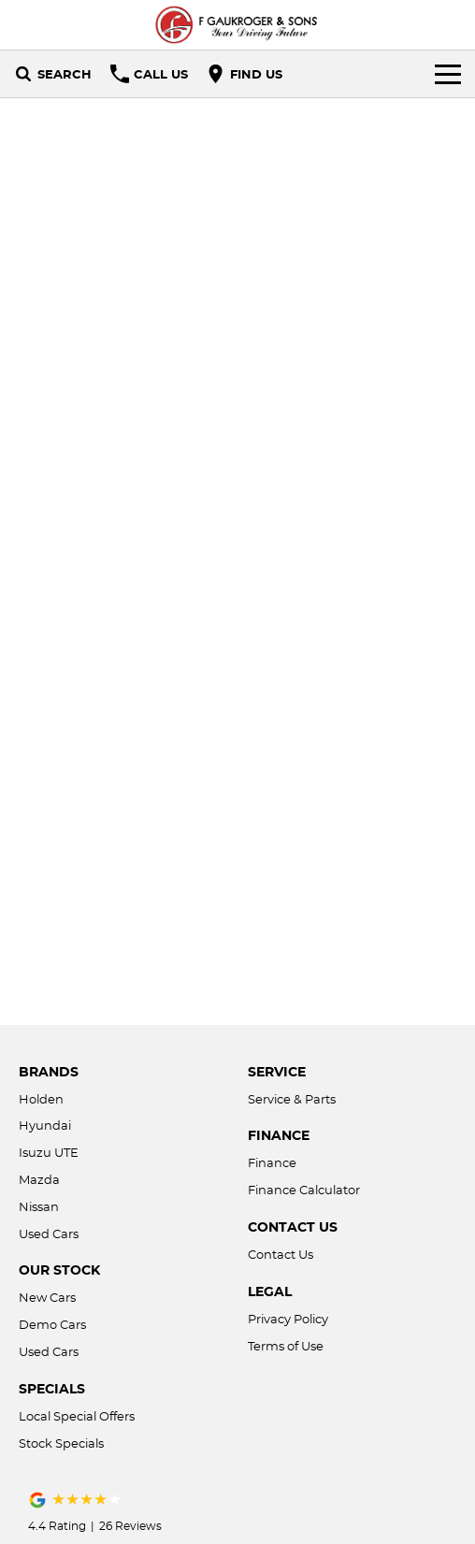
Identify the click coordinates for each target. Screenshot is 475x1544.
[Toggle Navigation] (448, 74)
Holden (41, 1098)
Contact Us (280, 1254)
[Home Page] (237, 25)
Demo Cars (52, 1324)
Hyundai (45, 1125)
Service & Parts (292, 1098)
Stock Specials (61, 1443)
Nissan (39, 1206)
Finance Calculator (304, 1189)
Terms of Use (286, 1345)
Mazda (39, 1179)
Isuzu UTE (49, 1152)
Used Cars (49, 1233)
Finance (272, 1162)
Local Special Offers (77, 1415)
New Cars (47, 1297)
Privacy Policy (288, 1318)
